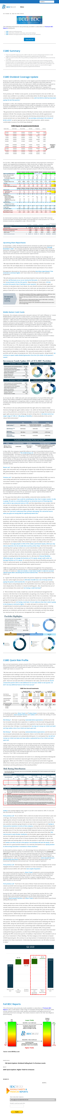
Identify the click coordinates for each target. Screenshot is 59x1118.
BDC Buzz (20, 13)
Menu (21, 7)
